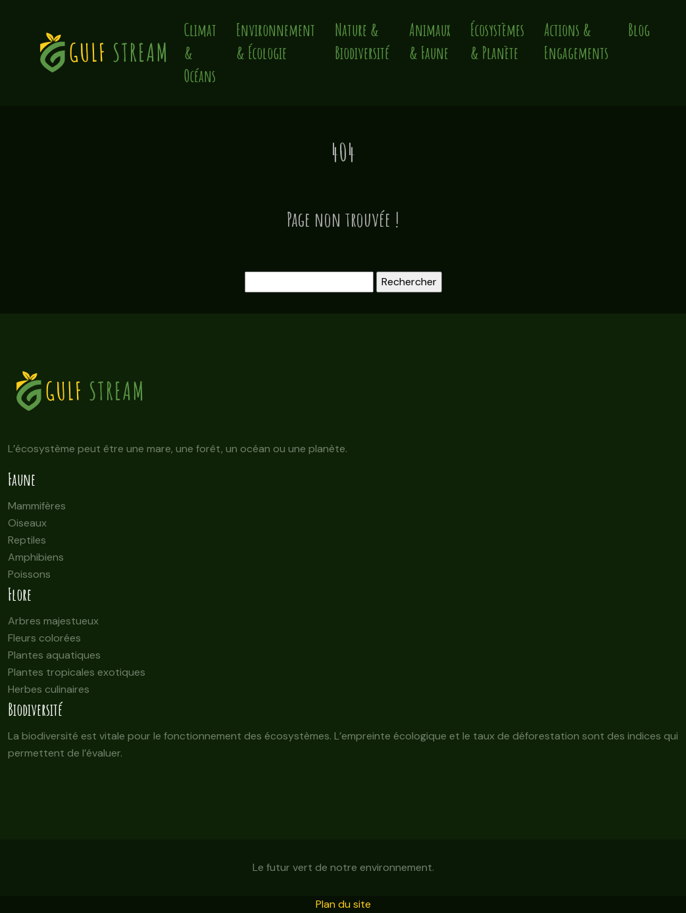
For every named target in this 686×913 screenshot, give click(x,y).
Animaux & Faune (430, 41)
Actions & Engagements (576, 41)
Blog (639, 30)
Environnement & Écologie (275, 41)
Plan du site (343, 904)
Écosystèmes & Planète (497, 41)
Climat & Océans (200, 53)
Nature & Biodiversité (362, 41)
